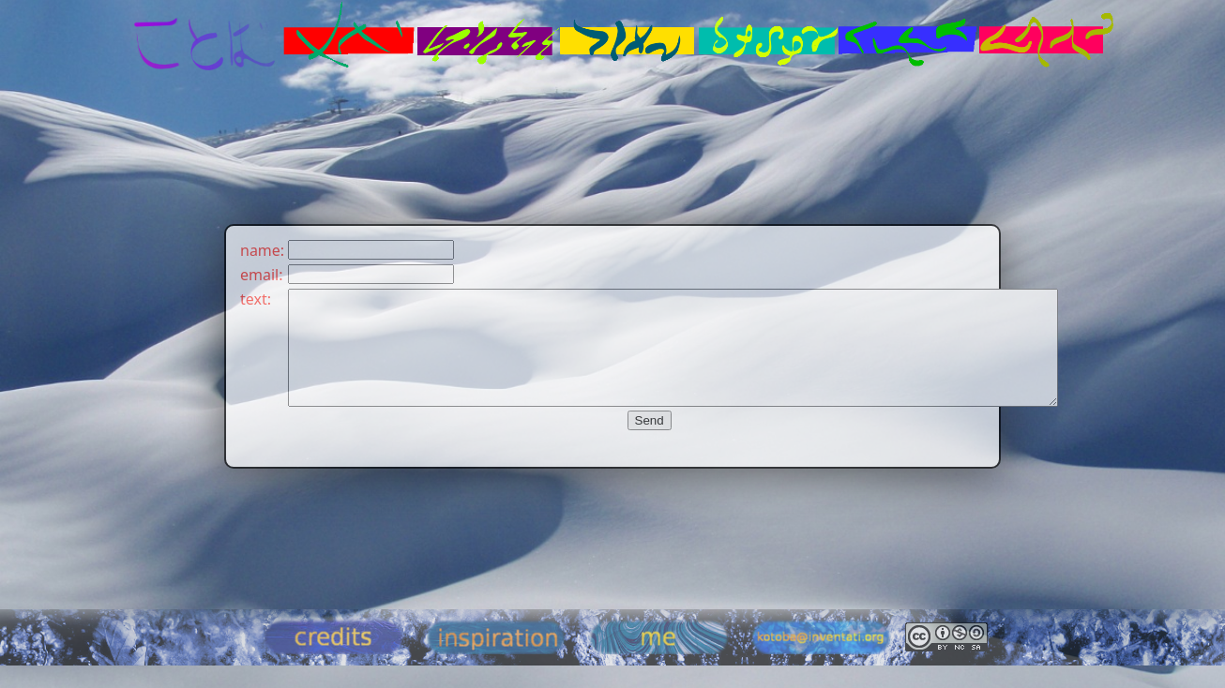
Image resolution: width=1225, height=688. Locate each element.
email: (261, 274)
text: (255, 299)
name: (262, 250)
